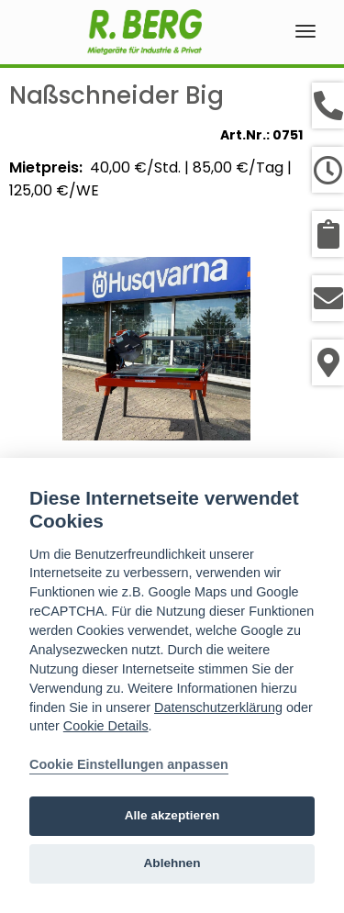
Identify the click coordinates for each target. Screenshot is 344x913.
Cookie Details (106, 725)
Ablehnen (172, 863)
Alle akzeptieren (172, 815)
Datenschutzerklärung (218, 707)
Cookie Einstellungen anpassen (128, 764)
